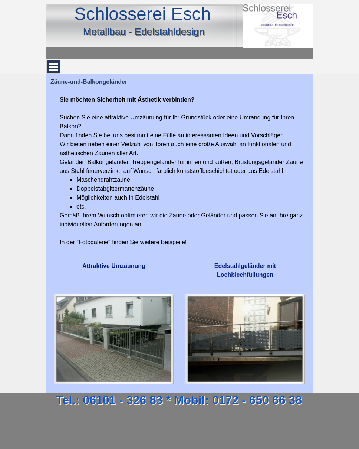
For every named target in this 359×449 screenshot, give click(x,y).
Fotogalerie (93, 242)
